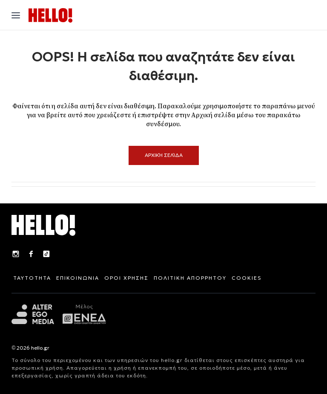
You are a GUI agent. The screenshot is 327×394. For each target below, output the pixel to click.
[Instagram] (15, 255)
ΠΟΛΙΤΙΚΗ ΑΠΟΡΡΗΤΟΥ (190, 278)
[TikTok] (46, 255)
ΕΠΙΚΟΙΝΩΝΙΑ (77, 278)
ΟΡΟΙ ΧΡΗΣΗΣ (126, 278)
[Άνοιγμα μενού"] (15, 15)
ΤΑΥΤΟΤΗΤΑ (32, 278)
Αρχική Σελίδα (164, 155)
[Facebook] (31, 255)
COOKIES (247, 278)
